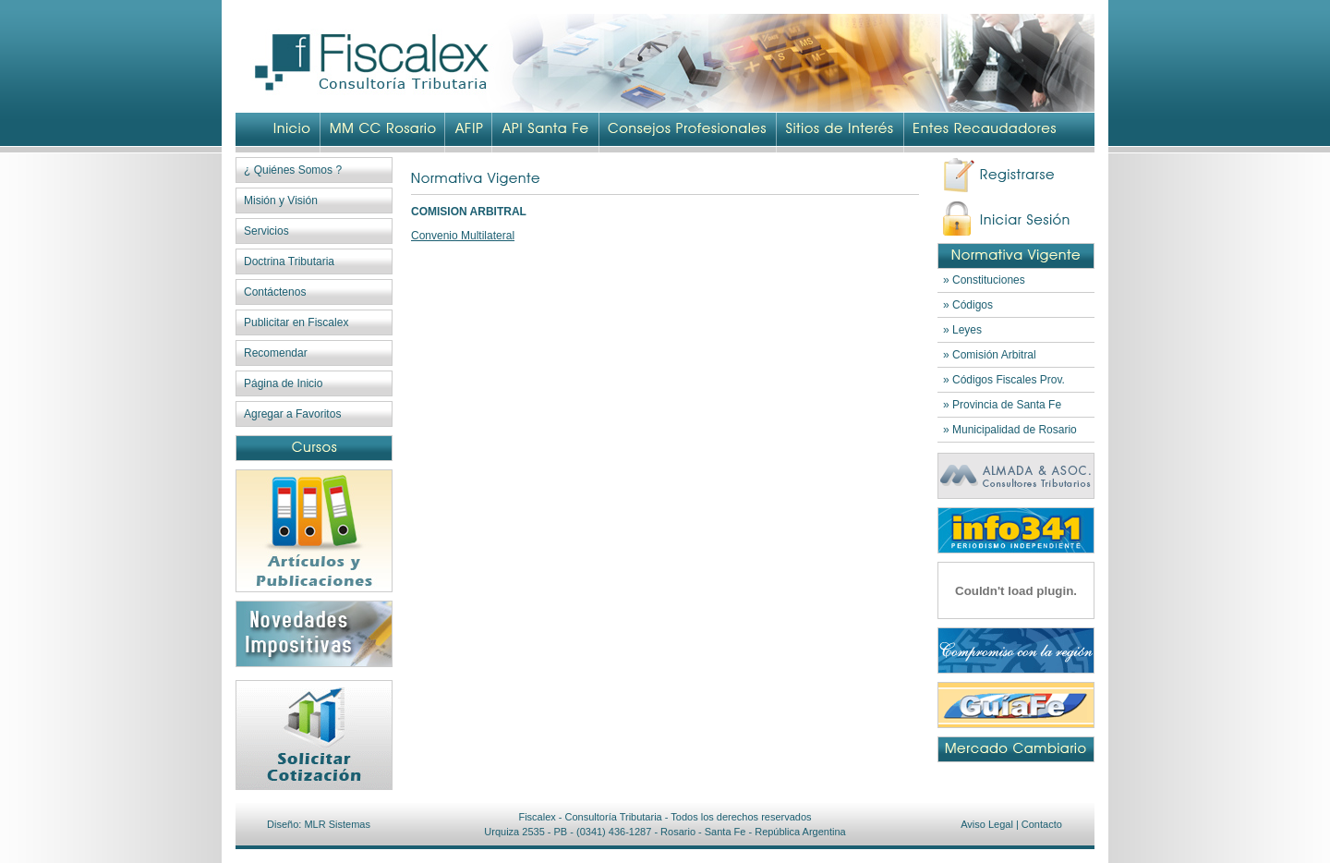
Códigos (972, 304)
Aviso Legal (987, 824)
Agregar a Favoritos (292, 413)
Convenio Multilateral (462, 235)
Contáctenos (275, 292)
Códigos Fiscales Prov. (1008, 379)
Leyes (967, 329)
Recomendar (276, 352)
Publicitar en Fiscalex (296, 322)
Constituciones (988, 279)
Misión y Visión (281, 200)
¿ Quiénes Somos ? (293, 170)
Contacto (1042, 824)
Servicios (266, 231)
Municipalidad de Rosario (1014, 429)
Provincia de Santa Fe (1006, 404)
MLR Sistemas (337, 824)
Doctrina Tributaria (289, 261)
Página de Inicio (283, 383)
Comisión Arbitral (994, 354)
